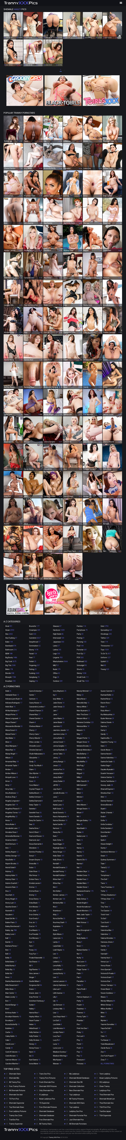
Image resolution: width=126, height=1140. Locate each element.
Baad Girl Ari (11, 918)
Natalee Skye (83, 871)
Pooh (80, 1048)
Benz (8, 977)
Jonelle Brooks (60, 793)
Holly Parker (35, 1036)
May (79, 734)
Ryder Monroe (107, 718)
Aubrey (9, 871)
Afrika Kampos (12, 711)
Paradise (81, 981)
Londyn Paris (58, 1032)
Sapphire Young (108, 742)
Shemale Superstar (16, 1103)
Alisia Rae (10, 750)
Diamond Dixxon (36, 836)
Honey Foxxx (35, 1048)
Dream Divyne (35, 860)
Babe (9, 642)
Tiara (104, 883)
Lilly (55, 997)
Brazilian (10, 681)
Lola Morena (59, 1028)
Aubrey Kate (11, 875)
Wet (103, 665)
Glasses (57, 626)
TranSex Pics (14, 1120)
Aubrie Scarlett (11, 883)
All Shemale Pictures (17, 1090)
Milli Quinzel (82, 785)
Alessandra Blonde (13, 726)
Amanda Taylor (12, 765)
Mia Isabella (83, 758)
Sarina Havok (106, 754)
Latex (56, 646)
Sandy (104, 734)
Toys (105, 650)
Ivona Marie (34, 1064)
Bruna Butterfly (12, 1024)
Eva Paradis (35, 934)
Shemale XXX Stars (77, 1103)
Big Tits (10, 665)
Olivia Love (82, 966)
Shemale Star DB (76, 1082)
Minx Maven (82, 805)
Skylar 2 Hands (107, 813)
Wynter (104, 1020)
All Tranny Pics (14, 1082)
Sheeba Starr (107, 793)
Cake (8, 1040)
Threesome (107, 646)
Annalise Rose (11, 832)
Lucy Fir (56, 1040)
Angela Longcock (12, 801)
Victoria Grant (107, 977)
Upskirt (104, 661)
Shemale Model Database (79, 1078)
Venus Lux (106, 962)
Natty (80, 895)
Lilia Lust (57, 989)
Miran (80, 813)
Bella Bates (10, 962)
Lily (55, 1001)
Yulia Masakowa (108, 1044)
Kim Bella (57, 891)
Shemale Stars (15, 1074)
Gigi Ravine (34, 969)
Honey (32, 1044)
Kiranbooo (57, 911)
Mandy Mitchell (84, 691)
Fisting (33, 669)
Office (56, 673)
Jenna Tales (59, 754)
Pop (79, 1052)
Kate (55, 836)
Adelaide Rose (12, 695)
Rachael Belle (107, 695)
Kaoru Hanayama (61, 816)
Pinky (80, 1032)
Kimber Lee (59, 899)
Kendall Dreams (60, 867)
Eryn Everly (34, 918)
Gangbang (34, 677)
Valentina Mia (107, 930)
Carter (32, 695)
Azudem (9, 915)
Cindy (32, 762)
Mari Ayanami (83, 711)
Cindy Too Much (36, 765)
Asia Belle (10, 860)
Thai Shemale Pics (106, 1095)
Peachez (81, 1009)
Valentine (105, 934)
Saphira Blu (106, 738)
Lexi (55, 977)
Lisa (55, 1013)
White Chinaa (107, 1005)
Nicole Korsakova (84, 907)
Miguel (80, 773)
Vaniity (105, 946)
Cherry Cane (34, 734)
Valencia (105, 926)
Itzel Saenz (34, 1060)
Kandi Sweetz (59, 813)
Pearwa (81, 1013)
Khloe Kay (58, 883)
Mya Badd (82, 828)
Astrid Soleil (10, 867)
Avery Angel (11, 899)
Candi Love (10, 1044)
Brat (7, 1009)
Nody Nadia (82, 938)
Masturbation (60, 661)
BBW (8, 654)
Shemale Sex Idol (16, 1095)
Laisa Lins (58, 938)
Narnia (80, 864)
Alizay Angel (11, 754)
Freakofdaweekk (37, 958)
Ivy (54, 695)
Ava (8, 891)
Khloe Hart (58, 879)
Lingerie (58, 658)
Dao (32, 824)
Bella (8, 958)
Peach (80, 1005)
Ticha (104, 891)
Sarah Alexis (107, 750)
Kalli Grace (58, 809)
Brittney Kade (11, 1013)
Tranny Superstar (16, 1124)
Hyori (32, 1052)
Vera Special (106, 969)
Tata (104, 871)
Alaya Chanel (11, 722)
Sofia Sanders (107, 828)
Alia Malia (10, 738)
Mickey (81, 769)
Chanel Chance (36, 711)
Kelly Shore (58, 860)
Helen (32, 1024)
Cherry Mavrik (35, 738)
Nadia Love (82, 836)
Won (103, 1017)
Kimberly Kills (59, 903)
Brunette (34, 626)
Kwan (56, 930)
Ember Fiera (35, 879)
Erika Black (34, 903)
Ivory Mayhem (59, 691)
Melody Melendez (84, 750)
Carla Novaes (11, 1056)
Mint (80, 801)
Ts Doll (104, 918)
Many (80, 695)
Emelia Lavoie (35, 883)
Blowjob (10, 677)
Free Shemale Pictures (48, 1107)
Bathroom (11, 650)
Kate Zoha (58, 840)
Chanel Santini (36, 718)
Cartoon (33, 699)
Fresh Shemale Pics (47, 1082)
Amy (8, 785)
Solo (104, 626)
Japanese (58, 642)
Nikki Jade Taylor (84, 915)
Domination (34, 646)
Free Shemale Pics (46, 1120)
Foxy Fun (33, 954)
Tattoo (105, 638)
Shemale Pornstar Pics (78, 1115)
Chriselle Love (35, 746)
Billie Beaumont (12, 985)
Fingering (34, 665)
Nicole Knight (82, 903)
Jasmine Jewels (61, 730)
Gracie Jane (35, 993)
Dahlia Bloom (35, 793)
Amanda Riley (12, 762)
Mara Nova (82, 699)
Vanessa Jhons (107, 942)
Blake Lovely (11, 997)
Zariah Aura (106, 1048)
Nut (79, 954)
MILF (56, 665)
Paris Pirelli (82, 989)
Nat (79, 867)
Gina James (34, 973)
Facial (33, 654)
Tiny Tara (105, 907)
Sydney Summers (108, 860)
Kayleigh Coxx (59, 848)
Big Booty (11, 658)
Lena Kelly (58, 966)
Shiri (103, 797)
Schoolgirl (82, 665)
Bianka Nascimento (14, 981)
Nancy (80, 848)
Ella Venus (34, 875)
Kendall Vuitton (59, 875)
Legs (56, 654)
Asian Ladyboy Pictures (108, 1078)
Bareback (10, 646)
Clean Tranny (104, 1086)
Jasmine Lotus (60, 734)
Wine (104, 1013)
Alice (8, 742)
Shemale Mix (14, 1078)
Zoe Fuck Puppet (108, 1056)
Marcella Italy (83, 703)
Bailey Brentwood (12, 926)
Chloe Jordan (35, 742)
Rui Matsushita (108, 715)
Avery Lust (10, 903)
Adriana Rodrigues (13, 703)
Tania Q (105, 867)
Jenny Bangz (59, 762)
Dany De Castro (36, 820)
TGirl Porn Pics (105, 1107)
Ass (9, 634)
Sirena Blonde (107, 805)
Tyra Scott (106, 922)
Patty (80, 1001)
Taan (103, 864)
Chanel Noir (34, 715)
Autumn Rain (11, 887)
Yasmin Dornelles (109, 1024)
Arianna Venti (11, 840)
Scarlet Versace (107, 773)
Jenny (56, 758)
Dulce (32, 867)
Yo (103, 1032)
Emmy (33, 895)
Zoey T (104, 1060)
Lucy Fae (57, 1036)
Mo (79, 816)
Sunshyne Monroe (109, 852)
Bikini (9, 669)
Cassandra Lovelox (37, 707)
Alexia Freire (10, 734)
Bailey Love (10, 934)
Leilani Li (57, 962)
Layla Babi (58, 946)
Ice (31, 1056)
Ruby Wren (105, 711)
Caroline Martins (12, 1064)
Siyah (103, 809)
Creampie (34, 630)
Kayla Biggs (58, 844)
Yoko (104, 1036)
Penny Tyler (82, 1017)
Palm (80, 973)
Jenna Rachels (60, 750)
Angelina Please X (13, 809)
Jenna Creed (59, 742)
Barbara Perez (11, 946)
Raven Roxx (106, 703)
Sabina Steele (107, 722)
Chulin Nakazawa (37, 754)
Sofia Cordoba (107, 824)
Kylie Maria (58, 934)
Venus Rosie (106, 966)
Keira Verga (59, 852)
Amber (9, 769)
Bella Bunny (10, 966)
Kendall (57, 864)
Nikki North (82, 918)
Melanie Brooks (84, 746)
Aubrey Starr (11, 879)
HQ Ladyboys (104, 1082)
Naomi (80, 856)
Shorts (80, 669)
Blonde (9, 673)
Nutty (80, 958)
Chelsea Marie (36, 726)
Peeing (81, 638)
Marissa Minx (83, 726)
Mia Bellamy (83, 754)
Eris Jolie (33, 911)
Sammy (105, 726)
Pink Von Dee (82, 1028)
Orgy (56, 677)
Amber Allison (11, 773)
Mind (80, 793)
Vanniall (104, 954)
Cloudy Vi (34, 777)
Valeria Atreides (108, 938)
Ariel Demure (11, 844)
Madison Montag (60, 1056)
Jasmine (57, 726)
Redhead (82, 661)
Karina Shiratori (60, 820)
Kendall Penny (59, 871)
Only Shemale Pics (46, 1090)
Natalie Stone (83, 887)
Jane (55, 715)
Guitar (32, 1005)
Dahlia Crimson (36, 797)
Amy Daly (10, 789)
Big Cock (10, 661)
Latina (57, 650)
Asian (9, 630)
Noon (80, 946)
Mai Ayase (58, 1060)
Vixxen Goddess (108, 993)
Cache (9, 1032)
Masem (81, 730)
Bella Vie (9, 973)
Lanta (56, 942)
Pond (80, 1044)
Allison (9, 758)
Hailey (32, 1009)
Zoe (103, 1052)
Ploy (79, 1040)
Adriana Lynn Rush (13, 699)
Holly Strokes (35, 1040)
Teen (104, 642)
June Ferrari (58, 801)
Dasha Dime (34, 828)
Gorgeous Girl (35, 985)
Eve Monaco (35, 938)
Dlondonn (34, 848)
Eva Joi (33, 922)
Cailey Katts (11, 1036)
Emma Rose (35, 891)
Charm (32, 722)
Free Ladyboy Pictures (17, 1111)
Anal (8, 626)
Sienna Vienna (107, 801)
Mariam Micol (83, 718)
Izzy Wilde (58, 699)
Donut (32, 856)
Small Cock (83, 677)
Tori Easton (106, 911)
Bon (8, 1001)
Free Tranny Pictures (17, 1086)
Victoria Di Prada (108, 973)
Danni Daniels (35, 816)
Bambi (9, 942)
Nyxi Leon (82, 962)
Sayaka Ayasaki (107, 769)
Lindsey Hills (59, 1009)
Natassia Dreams (85, 891)
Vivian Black (106, 989)
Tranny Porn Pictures (47, 1078)
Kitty (56, 915)
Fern (31, 946)
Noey (79, 942)
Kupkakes (58, 926)
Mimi (80, 789)
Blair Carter (10, 993)
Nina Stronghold (84, 930)
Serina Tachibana (109, 781)
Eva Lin (33, 926)
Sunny (104, 848)
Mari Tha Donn (83, 715)
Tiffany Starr (107, 899)
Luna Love (58, 1048)
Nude (56, 669)
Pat (79, 993)
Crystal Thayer (36, 789)
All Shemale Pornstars (78, 1124)
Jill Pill (56, 785)
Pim (79, 1024)
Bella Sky (10, 969)
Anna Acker (10, 824)
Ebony (33, 650)
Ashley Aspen (11, 852)
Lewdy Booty (59, 973)
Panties (81, 626)
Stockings (106, 634)
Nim (79, 926)
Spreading (106, 630)
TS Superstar (44, 1103)
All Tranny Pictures (76, 1099)
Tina (103, 903)
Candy (9, 1048)
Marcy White (82, 707)
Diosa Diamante (36, 844)
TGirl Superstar (105, 1115)
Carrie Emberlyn (36, 691)
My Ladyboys (74, 1074)
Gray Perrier (35, 997)
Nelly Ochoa (82, 899)
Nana (79, 844)
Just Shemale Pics (76, 1120)
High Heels (58, 634)
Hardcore (58, 630)
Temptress (105, 875)
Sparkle (104, 836)
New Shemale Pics (76, 1090)
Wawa (104, 997)
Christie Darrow (35, 750)
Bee (8, 950)
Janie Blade (58, 722)
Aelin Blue (10, 707)
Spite (103, 840)
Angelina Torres (13, 813)
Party (80, 634)
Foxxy (33, 950)
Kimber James (60, 895)
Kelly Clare (58, 856)
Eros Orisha (34, 915)
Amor (8, 781)
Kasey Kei (58, 832)
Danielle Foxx (35, 813)
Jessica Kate (58, 773)
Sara (104, 746)
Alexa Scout (11, 730)
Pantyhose (82, 630)
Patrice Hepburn (84, 997)
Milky (79, 777)
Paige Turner (83, 969)
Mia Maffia (82, 762)
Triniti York (105, 915)
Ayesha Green (11, 907)
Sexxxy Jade (107, 785)
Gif (31, 966)
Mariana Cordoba (85, 722)
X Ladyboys (43, 1095)
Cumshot (35, 638)
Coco (32, 781)
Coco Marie (34, 785)
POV (80, 658)
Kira (55, 907)
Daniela (32, 809)
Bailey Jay (11, 930)
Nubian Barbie (83, 950)
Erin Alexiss (34, 907)
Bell (8, 954)
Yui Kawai (105, 1040)
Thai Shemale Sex (106, 1103)
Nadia (80, 832)
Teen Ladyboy (104, 1074)
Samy (104, 730)
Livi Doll (57, 1020)
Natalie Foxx (82, 879)
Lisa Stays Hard (60, 1017)
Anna (8, 820)
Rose (104, 707)
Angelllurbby (11, 816)
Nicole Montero (84, 911)
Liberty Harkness (60, 985)
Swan (104, 856)
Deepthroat (34, 642)
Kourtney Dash (60, 922)
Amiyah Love (11, 777)
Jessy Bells (58, 777)
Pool (80, 646)
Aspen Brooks (12, 864)
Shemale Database (46, 1111)
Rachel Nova (107, 699)
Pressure (81, 1060)
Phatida (80, 1020)
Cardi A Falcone (12, 1052)
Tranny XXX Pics (54, 1137)
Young (105, 669)
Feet (32, 658)
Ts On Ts (106, 654)
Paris (80, 985)
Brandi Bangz (11, 1005)
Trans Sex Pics (45, 1074)
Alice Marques (11, 746)
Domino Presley (36, 852)
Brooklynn (10, 1020)
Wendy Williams (108, 1001)
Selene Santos (107, 777)
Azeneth (10, 911)
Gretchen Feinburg (37, 1001)
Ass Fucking (11, 638)
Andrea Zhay (11, 797)
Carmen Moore (12, 1060)
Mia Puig (81, 765)
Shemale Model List (107, 1099)
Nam (80, 840)
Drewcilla (34, 864)
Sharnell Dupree (107, 789)
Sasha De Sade (108, 762)
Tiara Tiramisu (107, 887)
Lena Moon (58, 969)
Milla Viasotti (83, 781)
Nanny (80, 852)
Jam (55, 711)
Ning (79, 934)
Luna (56, 1044)
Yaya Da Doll (106, 1028)
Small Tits (83, 681)
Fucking (34, 673)
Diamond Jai (34, 840)
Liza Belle (57, 1024)
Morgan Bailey (84, 820)
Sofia (104, 820)
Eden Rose (34, 871)
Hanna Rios (34, 1013)
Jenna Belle (58, 738)
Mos (79, 824)
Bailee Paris (11, 922)
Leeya (56, 958)
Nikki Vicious (83, 922)
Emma (33, 887)
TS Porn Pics (14, 1099)
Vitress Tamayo (108, 985)
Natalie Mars (83, 883)
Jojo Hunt (57, 789)
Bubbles (9, 1028)
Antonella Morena (13, 836)
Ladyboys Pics (104, 1090)
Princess (81, 1064)
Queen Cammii (108, 691)
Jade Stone (58, 703)
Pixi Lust (81, 1036)
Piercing (81, 642)
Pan (79, 977)
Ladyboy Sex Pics (76, 1111)
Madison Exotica (60, 1052)
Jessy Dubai (59, 781)
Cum (32, 634)
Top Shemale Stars (16, 1107)
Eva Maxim (34, 930)
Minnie (80, 797)
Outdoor (58, 681)
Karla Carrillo (59, 824)
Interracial (58, 638)
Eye (31, 942)
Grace (32, 989)
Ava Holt (9, 895)
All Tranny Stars (45, 1124)
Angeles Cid (11, 805)
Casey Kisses (35, 703)
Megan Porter (83, 738)
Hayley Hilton (35, 1017)
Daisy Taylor (35, 805)
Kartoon (57, 828)
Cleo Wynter (35, 773)
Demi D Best (35, 832)
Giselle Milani (34, 981)
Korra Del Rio (59, 918)
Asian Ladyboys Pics (47, 1099)
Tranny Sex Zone (15, 1115)
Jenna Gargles (60, 746)
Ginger (32, 977)
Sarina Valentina (109, 758)
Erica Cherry (35, 899)
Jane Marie (58, 718)
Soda (103, 816)
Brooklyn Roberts (13, 1017)
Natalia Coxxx (83, 875)
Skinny (81, 673)
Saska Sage (106, 765)
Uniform (105, 658)
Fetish (32, 661)
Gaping (33, 681)
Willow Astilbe (107, 1009)
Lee (55, 954)
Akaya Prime (11, 715)
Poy (79, 1056)
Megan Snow (83, 742)
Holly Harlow (35, 1032)
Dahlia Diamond (36, 801)
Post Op (81, 654)
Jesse (57, 765)
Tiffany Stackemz (108, 895)
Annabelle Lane (12, 828)
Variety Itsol (106, 958)
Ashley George (12, 856)
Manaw (57, 1064)
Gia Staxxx (34, 962)
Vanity (104, 950)
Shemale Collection (76, 1086)
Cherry (33, 730)
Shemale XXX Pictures (48, 1086)
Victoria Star (106, 981)
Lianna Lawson (60, 981)
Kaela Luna (58, 805)
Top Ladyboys (74, 1095)
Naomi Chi (82, 860)
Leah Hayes (58, 950)
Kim (55, 887)
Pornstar (82, 650)
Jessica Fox (58, 769)
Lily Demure (58, 1005)
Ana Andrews (11, 793)
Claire (32, 769)
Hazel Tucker (35, 1020)
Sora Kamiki (106, 832)
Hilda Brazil (34, 1028)
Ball (8, 938)
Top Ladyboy (74, 1107)
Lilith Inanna (59, 993)
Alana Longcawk (13, 718)
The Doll (104, 879)
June (55, 797)
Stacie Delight (107, 844)
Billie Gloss (10, 989)
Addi (8, 691)
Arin (8, 848)
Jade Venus (59, 707)
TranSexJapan (105, 1111)
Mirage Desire (83, 809)
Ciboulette (34, 758)
